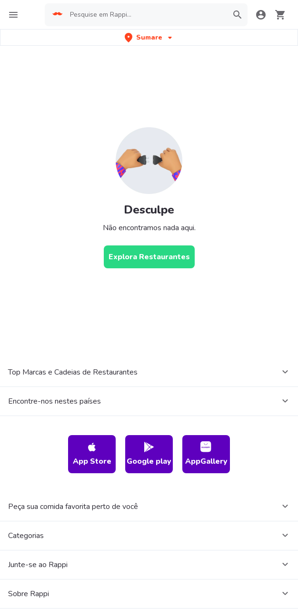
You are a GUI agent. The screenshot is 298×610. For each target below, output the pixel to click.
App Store (92, 454)
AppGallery (206, 454)
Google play (149, 454)
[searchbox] (146, 14)
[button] (149, 37)
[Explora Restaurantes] (149, 256)
